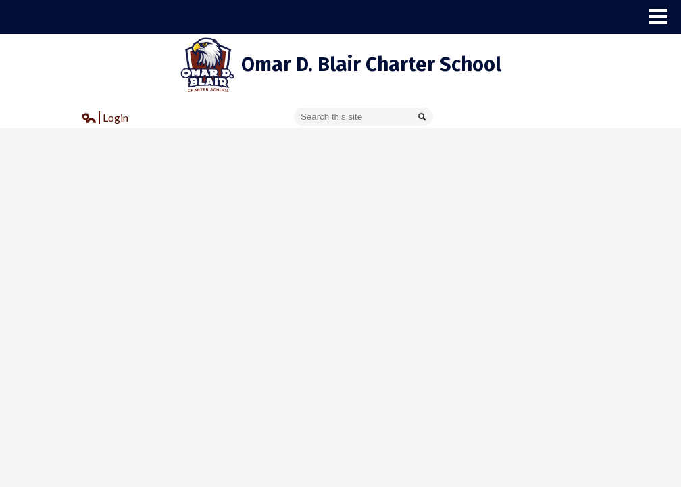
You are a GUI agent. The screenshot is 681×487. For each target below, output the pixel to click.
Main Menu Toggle (658, 16)
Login (105, 119)
